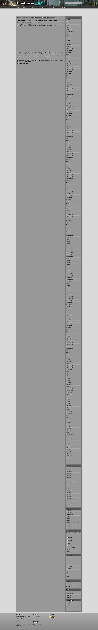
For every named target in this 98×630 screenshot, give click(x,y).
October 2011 (69, 323)
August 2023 (68, 73)
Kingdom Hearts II (69, 512)
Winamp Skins (69, 597)
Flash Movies (68, 583)
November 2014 (69, 252)
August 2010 (68, 350)
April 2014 (68, 266)
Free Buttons (68, 606)
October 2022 (69, 92)
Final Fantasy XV (20, 63)
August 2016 (68, 220)
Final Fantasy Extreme (37, 616)
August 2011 (68, 327)
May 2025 (68, 40)
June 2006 (68, 445)
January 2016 (29, 17)
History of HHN (69, 566)
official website (30, 60)
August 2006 (68, 441)
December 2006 (69, 434)
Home (18, 7)
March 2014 (68, 268)
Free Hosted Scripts (70, 609)
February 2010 (69, 361)
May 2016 (68, 226)
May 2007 (68, 424)
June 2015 (68, 241)
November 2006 (69, 436)
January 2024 (68, 65)
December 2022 (69, 88)
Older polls (69, 549)
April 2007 (68, 426)
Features (31, 7)
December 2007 (69, 411)
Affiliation (68, 562)
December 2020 (69, 130)
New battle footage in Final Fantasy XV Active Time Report (43, 17)
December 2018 (69, 174)
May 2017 (68, 205)
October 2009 (69, 369)
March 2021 (68, 124)
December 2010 (69, 342)
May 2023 (68, 79)
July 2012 (68, 306)
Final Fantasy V (69, 475)
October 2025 (69, 33)
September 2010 (69, 348)
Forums (24, 7)
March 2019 (68, 168)
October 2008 (69, 392)
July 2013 (68, 283)
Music (67, 591)
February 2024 (69, 63)
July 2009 (68, 375)
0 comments (37, 22)
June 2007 (68, 422)
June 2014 (68, 262)
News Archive (23, 17)
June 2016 (68, 224)
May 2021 (68, 121)
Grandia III (68, 520)
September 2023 (69, 71)
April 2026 (68, 23)
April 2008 (68, 403)
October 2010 (69, 346)
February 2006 (69, 453)
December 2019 (69, 153)
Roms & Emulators (70, 593)
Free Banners (69, 608)
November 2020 (69, 132)
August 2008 (68, 396)
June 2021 (68, 119)
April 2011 (68, 334)
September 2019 (69, 157)
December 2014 (69, 250)
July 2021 (68, 117)
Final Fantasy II (69, 469)
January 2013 (68, 294)
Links (67, 578)
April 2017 (68, 206)
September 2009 (69, 371)
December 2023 (69, 67)
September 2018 (69, 178)
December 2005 (69, 457)
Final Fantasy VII (69, 479)
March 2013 (68, 291)
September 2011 (69, 325)
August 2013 (68, 281)
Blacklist (68, 564)
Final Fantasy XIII (69, 500)
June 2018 (68, 182)
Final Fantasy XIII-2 (69, 502)
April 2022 (68, 101)
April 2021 (68, 122)
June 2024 (68, 56)
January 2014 (68, 271)
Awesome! (70, 537)
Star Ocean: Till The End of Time (72, 522)
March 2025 (68, 44)
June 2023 (68, 77)
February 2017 (69, 210)
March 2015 (68, 247)
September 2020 (69, 136)
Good (69, 539)
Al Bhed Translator (70, 584)
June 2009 (68, 376)
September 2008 (69, 394)
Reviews (37, 7)
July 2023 (68, 75)
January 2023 (68, 86)
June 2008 (68, 399)
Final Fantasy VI (69, 477)
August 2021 (68, 115)
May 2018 (68, 184)
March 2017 (68, 208)
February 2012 (69, 315)
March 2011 (68, 336)
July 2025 (68, 37)
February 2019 (69, 170)
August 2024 (68, 52)
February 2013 (69, 292)
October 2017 (69, 195)
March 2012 (68, 313)
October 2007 (69, 415)
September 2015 (69, 235)
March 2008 (68, 405)
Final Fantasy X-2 (69, 494)
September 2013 (69, 279)
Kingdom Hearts (69, 510)
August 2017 (68, 199)
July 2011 (68, 329)
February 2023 (69, 84)
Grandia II (68, 518)
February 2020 (69, 149)
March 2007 (68, 428)
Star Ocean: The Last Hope (71, 524)
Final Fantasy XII (69, 498)
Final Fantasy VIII (69, 488)
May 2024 (68, 58)
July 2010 (68, 352)
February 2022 (69, 105)
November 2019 (69, 155)
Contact (63, 7)
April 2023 (68, 80)
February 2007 (69, 430)
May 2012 (68, 310)
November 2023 (69, 69)
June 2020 (68, 142)
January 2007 (68, 432)
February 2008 (69, 407)
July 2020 (68, 140)
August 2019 (68, 159)
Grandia (68, 516)
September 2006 (69, 440)
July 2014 (68, 260)
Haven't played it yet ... (72, 545)
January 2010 (68, 363)
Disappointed (70, 542)
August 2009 (68, 373)
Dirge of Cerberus (69, 484)
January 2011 (68, 340)
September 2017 (69, 197)
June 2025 (68, 38)
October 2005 (69, 461)
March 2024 (68, 61)
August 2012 (68, 304)
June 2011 (68, 331)
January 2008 (68, 409)
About (52, 7)
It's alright (70, 540)
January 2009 (68, 386)
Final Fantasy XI (69, 496)
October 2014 (69, 254)
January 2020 (68, 151)
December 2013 (69, 273)
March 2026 (68, 25)
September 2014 (69, 256)
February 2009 (69, 384)
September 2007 (69, 417)
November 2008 (69, 390)
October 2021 (69, 111)
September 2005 (69, 462)
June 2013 (68, 285)
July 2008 (68, 397)
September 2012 (69, 302)
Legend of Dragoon (70, 528)
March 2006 (68, 451)
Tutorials (68, 602)
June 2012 (68, 308)
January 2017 (68, 212)
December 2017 (69, 191)
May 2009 (68, 378)
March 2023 (68, 82)
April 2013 (68, 289)
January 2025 (68, 46)
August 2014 (68, 258)
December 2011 (69, 319)
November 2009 (69, 367)
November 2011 (69, 321)
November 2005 (69, 459)
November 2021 (69, 109)
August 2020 (68, 138)
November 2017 (69, 193)
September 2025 (69, 35)
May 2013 (68, 287)
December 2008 (69, 388)
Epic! (69, 535)
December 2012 (69, 296)
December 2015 (69, 233)
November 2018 (69, 176)
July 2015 (68, 239)
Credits (67, 572)
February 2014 (69, 270)
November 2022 (69, 90)
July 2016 (68, 222)
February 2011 (69, 338)
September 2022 (69, 94)
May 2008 (68, 401)
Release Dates (45, 7)
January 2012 (68, 317)
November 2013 (69, 275)
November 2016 (69, 216)
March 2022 (68, 103)
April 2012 (68, 312)
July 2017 (68, 201)
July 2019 (68, 161)
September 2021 (69, 113)
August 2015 (68, 237)
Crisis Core (68, 486)
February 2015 (69, 249)
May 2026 (68, 21)
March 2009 (68, 382)
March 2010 (68, 359)
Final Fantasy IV (69, 473)
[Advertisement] (49, 12)
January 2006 (68, 455)
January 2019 (68, 172)
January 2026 (68, 29)
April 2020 (68, 145)
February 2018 (69, 187)
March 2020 (68, 147)
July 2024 (68, 54)
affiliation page (39, 625)
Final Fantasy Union (36, 618)
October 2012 (69, 300)
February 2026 (69, 27)
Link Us (67, 576)
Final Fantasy (68, 467)
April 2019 (68, 166)
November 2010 (69, 344)
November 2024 (69, 48)
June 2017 (68, 203)
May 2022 (68, 100)
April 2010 (68, 357)
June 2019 (68, 163)
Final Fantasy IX (69, 490)
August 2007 (68, 418)
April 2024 (68, 59)
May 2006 (68, 447)
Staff (57, 7)
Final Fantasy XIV (69, 504)
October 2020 (69, 134)
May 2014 (68, 264)
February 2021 (69, 126)
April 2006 (68, 449)
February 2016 (69, 229)
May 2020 (68, 143)
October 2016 (69, 218)
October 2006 (69, 438)
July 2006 (68, 443)
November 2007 (69, 413)
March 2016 (68, 228)
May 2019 (68, 164)
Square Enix (26, 63)
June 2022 (68, 98)
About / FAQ (68, 568)
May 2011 (68, 333)
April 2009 (68, 380)
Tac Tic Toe (68, 586)
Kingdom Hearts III (69, 514)
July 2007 (68, 420)
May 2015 (68, 243)
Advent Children (69, 483)
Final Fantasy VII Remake (71, 481)
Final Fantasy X (69, 492)
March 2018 (68, 185)
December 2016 (69, 214)
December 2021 (69, 107)
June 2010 (68, 354)
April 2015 (68, 245)
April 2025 (68, 42)
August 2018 (68, 180)
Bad (69, 543)
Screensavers (69, 595)
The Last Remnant (69, 526)
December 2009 (69, 365)
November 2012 (69, 298)
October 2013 (69, 277)
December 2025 (69, 31)
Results (68, 551)
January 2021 (68, 128)
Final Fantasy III (69, 471)
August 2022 (68, 96)
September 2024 (69, 50)
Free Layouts (68, 604)
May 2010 (68, 355)
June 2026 (68, 19)
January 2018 (68, 189)
